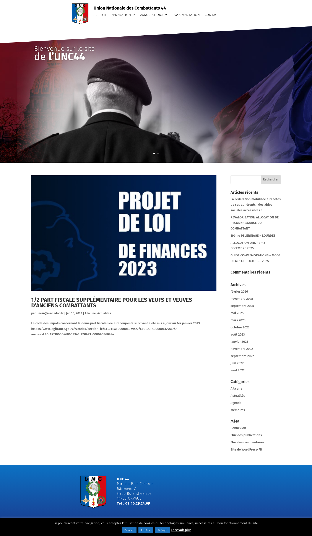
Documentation (186, 15)
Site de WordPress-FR (246, 449)
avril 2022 (238, 370)
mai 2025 (237, 313)
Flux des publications (246, 435)
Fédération (121, 15)
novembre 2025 (242, 299)
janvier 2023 (239, 342)
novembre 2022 (242, 349)
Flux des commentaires (247, 442)
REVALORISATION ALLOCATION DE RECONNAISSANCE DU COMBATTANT (255, 222)
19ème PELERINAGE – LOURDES (253, 236)
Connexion (238, 428)
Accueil (100, 15)
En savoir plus (181, 530)
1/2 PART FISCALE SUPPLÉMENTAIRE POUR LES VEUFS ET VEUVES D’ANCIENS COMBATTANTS (111, 303)
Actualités (104, 313)
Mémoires (238, 410)
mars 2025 (238, 320)
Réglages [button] (162, 530)
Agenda (236, 403)
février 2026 (239, 291)
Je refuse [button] (145, 530)
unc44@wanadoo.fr (50, 313)
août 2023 (238, 334)
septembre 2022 (242, 356)
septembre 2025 (242, 306)
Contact (212, 15)
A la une (90, 313)
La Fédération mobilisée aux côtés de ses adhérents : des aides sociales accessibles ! (256, 204)
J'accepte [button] (129, 530)
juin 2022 (237, 363)
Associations (151, 15)
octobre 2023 (240, 327)
